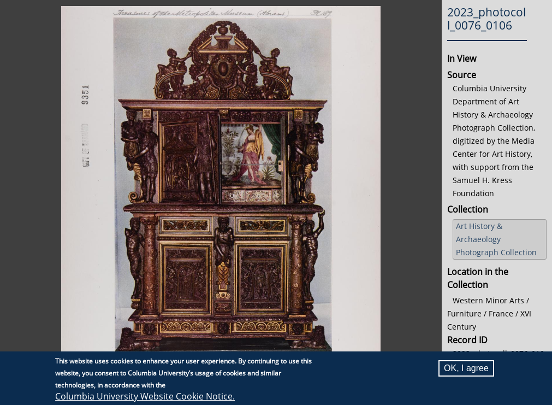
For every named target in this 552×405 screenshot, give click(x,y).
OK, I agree (466, 368)
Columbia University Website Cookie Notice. (145, 396)
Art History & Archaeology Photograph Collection (496, 239)
